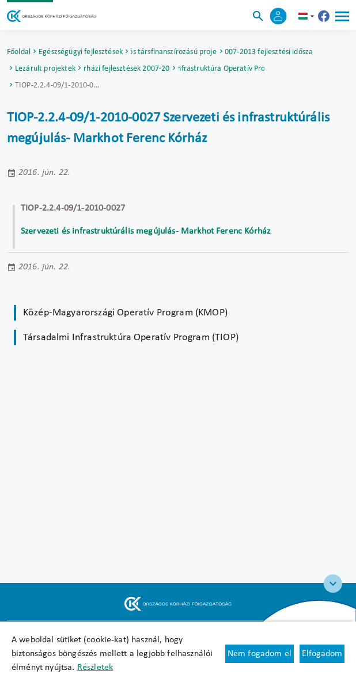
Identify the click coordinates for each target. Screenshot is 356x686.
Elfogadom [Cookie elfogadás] (322, 653)
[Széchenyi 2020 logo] (333, 583)
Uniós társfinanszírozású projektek (174, 52)
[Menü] (342, 16)
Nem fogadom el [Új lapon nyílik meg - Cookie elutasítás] (259, 653)
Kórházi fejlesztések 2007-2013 (127, 68)
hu (307, 16)
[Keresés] (258, 16)
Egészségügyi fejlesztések (81, 52)
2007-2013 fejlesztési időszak (268, 52)
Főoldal (19, 52)
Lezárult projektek (45, 68)
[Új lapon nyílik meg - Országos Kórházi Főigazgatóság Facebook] (324, 16)
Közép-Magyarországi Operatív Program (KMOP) (125, 312)
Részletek (95, 667)
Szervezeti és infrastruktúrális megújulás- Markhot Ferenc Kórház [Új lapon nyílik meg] (145, 231)
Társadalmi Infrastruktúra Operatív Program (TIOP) (221, 68)
